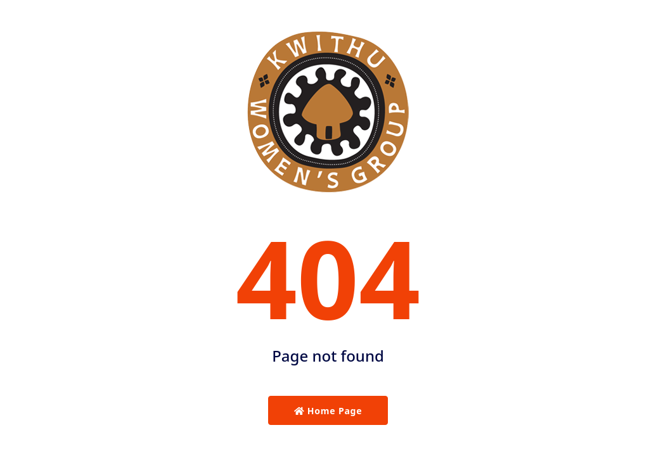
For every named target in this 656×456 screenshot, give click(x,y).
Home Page (328, 411)
